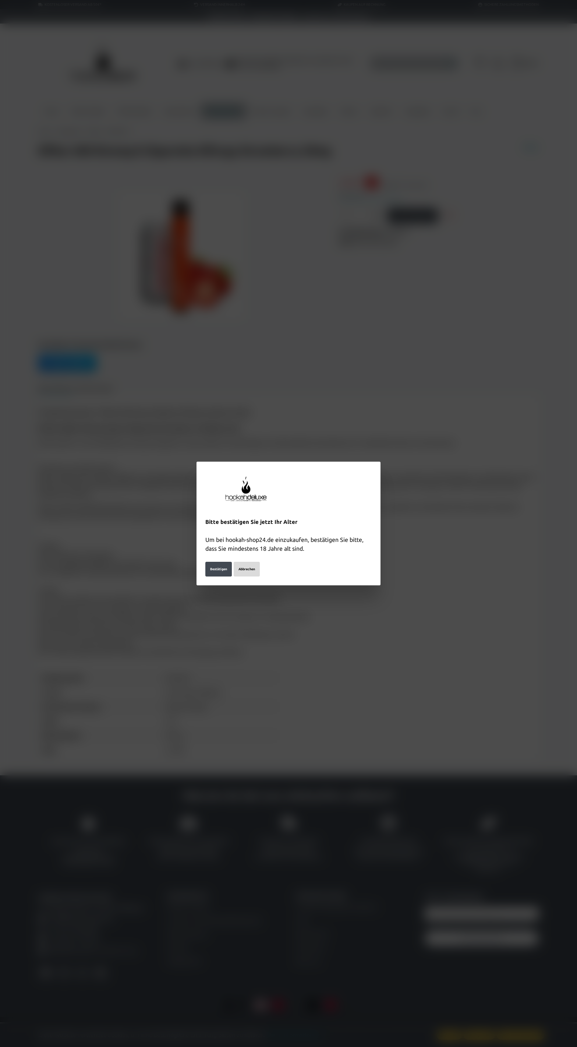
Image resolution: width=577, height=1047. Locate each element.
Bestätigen (218, 565)
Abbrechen (246, 565)
